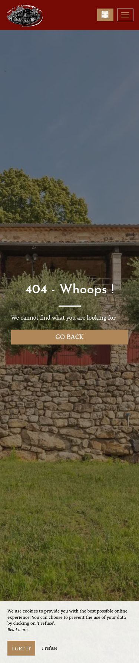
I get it (21, 648)
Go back (70, 336)
